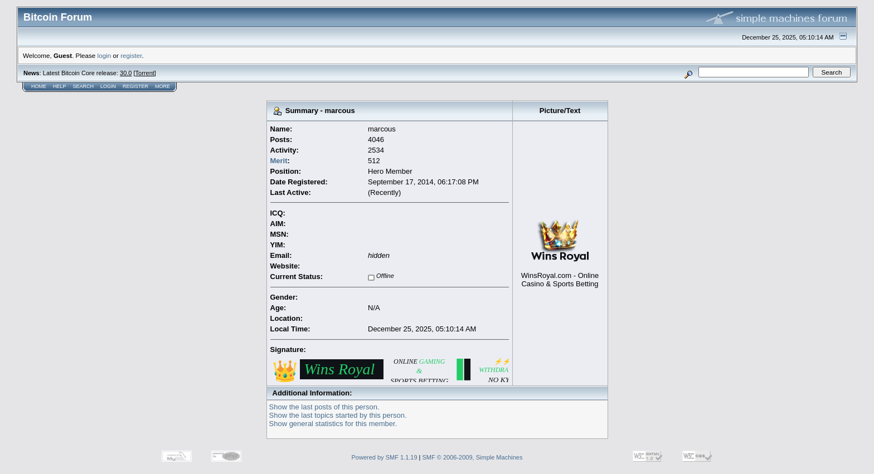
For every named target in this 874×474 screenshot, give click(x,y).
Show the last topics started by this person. (338, 415)
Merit (279, 161)
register (131, 55)
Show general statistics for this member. (333, 423)
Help (59, 86)
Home (38, 86)
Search (83, 86)
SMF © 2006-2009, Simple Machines (473, 457)
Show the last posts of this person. (324, 407)
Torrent (144, 73)
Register (135, 86)
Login (108, 86)
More (162, 86)
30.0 (126, 73)
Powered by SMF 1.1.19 (384, 457)
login (104, 55)
